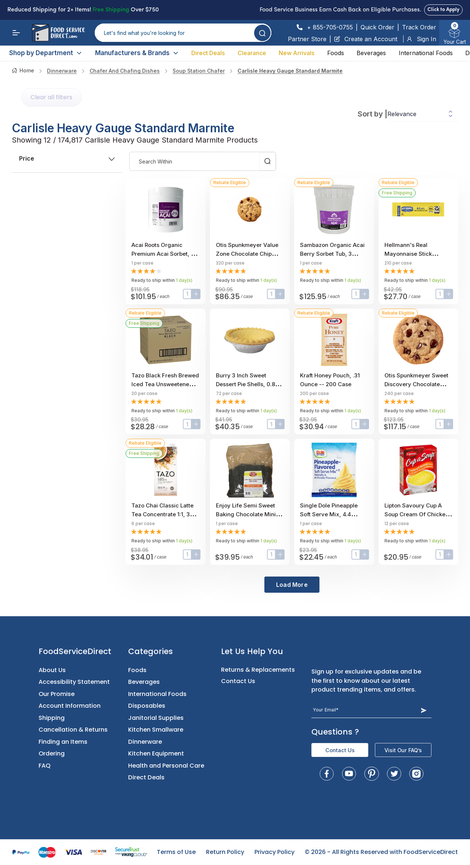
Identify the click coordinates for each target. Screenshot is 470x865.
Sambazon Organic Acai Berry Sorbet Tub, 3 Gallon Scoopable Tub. (332, 253)
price (67, 158)
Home (23, 70)
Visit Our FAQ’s (403, 750)
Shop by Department (45, 53)
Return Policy (225, 852)
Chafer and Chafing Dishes (125, 71)
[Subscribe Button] (423, 710)
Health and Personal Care (166, 765)
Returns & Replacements (258, 669)
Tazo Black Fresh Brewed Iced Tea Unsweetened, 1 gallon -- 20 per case (165, 384)
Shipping (52, 718)
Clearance (252, 53)
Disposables (146, 705)
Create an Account (365, 39)
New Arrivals (296, 53)
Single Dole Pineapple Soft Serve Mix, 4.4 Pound (329, 514)
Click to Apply (443, 9)
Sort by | (372, 114)
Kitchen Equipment (156, 753)
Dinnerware (62, 71)
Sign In (421, 39)
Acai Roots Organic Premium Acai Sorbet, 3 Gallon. (162, 253)
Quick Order (377, 27)
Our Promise (57, 694)
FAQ (45, 765)
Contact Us (238, 681)
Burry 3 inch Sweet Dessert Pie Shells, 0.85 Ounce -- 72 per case (247, 384)
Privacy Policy (274, 852)
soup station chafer (199, 71)
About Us (52, 670)
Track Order (419, 27)
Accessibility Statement (74, 682)
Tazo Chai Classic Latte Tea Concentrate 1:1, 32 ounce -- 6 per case (162, 514)
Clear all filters (51, 97)
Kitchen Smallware (155, 729)
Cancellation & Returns (73, 729)
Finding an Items (63, 741)
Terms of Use (176, 852)
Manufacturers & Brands (137, 53)
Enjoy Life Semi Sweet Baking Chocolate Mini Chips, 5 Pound (246, 514)
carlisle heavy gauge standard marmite (290, 71)
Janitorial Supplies (156, 718)
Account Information (70, 705)
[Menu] (16, 32)
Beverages (371, 53)
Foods (335, 53)
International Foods (426, 53)
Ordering (52, 753)
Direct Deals (208, 53)
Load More (292, 584)
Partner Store (307, 39)
